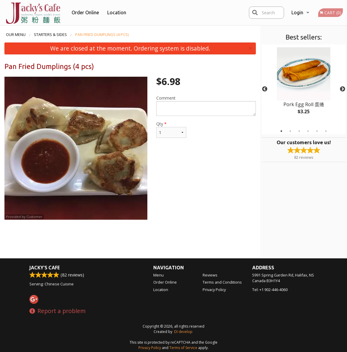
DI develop (183, 331)
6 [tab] (326, 131)
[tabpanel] (303, 85)
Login (297, 12)
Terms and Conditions (222, 282)
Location (116, 12)
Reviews (210, 275)
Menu (158, 275)
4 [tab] (308, 131)
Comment (206, 105)
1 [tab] (281, 131)
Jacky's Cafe (44, 267)
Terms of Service (183, 347)
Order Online (85, 12)
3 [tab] (299, 131)
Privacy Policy (214, 289)
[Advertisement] (130, 239)
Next (343, 89)
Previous (265, 89)
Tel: (270, 289)
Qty (171, 129)
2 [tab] (290, 131)
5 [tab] (317, 131)
